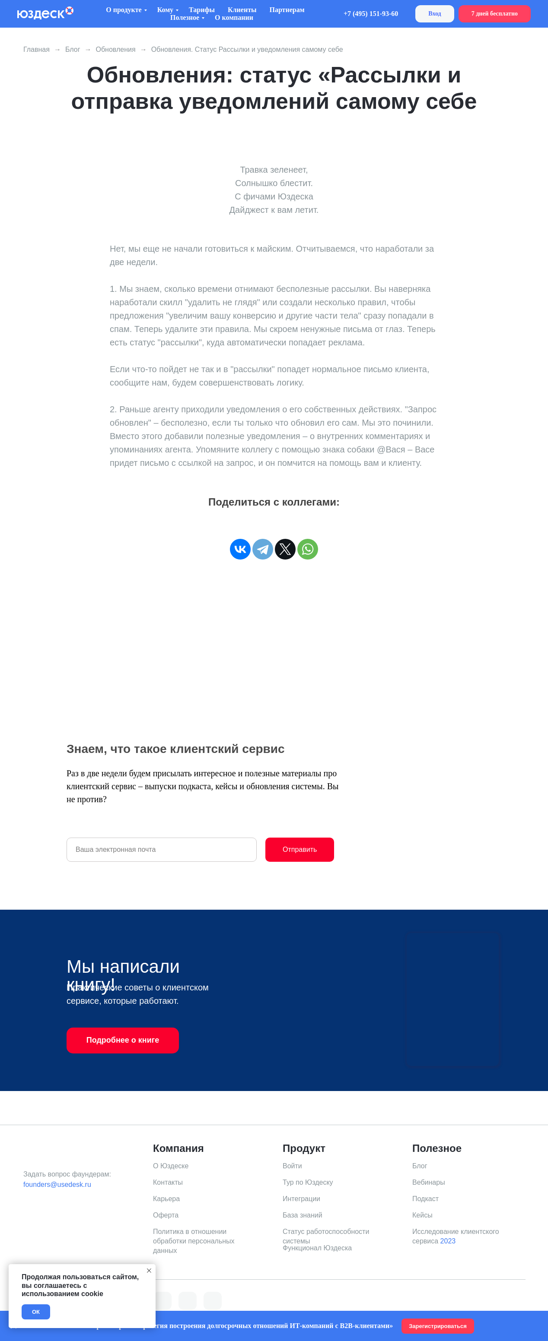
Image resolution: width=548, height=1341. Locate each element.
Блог (72, 49)
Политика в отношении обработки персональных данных (194, 1241)
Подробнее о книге (122, 1040)
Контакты (168, 1182)
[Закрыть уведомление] (149, 1270)
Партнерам (286, 9)
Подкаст (425, 1198)
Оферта (165, 1215)
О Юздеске (170, 1166)
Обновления (115, 49)
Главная (36, 49)
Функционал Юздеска (317, 1248)
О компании (234, 17)
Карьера (166, 1198)
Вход (434, 13)
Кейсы (422, 1215)
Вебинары (428, 1182)
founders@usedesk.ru (57, 1184)
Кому (165, 9)
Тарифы (202, 9)
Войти (292, 1166)
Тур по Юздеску (308, 1182)
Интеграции (301, 1198)
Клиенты (242, 9)
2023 (448, 1241)
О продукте (123, 9)
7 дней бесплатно (495, 13)
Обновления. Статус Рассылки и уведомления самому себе (247, 49)
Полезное (184, 17)
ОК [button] (36, 1312)
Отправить (300, 849)
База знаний (302, 1215)
